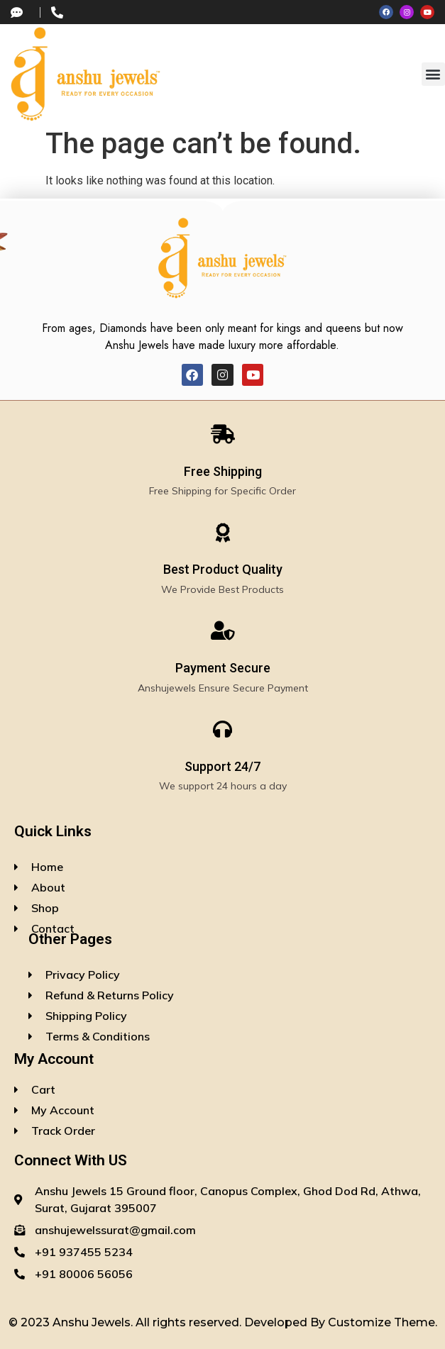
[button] (433, 74)
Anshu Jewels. (94, 1322)
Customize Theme (381, 1322)
